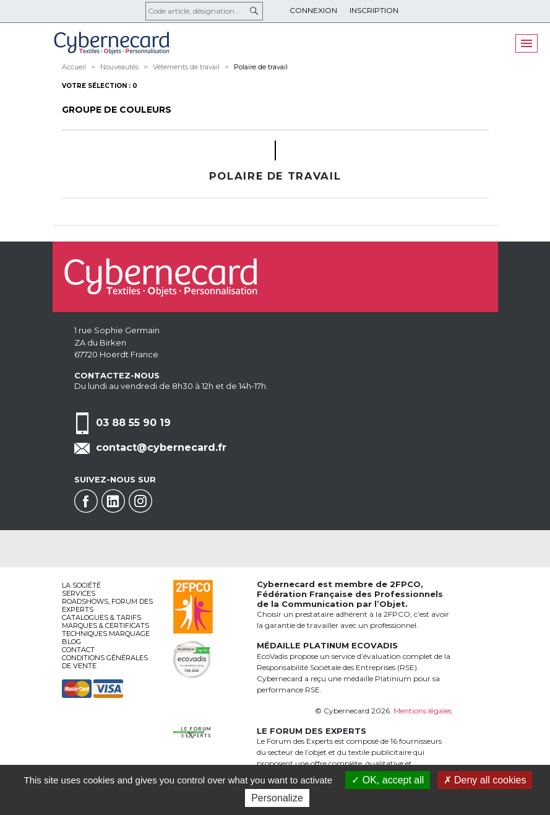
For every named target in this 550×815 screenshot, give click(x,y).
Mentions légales (422, 710)
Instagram (140, 501)
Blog (71, 641)
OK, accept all (387, 780)
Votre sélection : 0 (99, 86)
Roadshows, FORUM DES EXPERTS (107, 605)
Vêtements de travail (186, 67)
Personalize (277, 798)
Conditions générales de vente (105, 661)
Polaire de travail (261, 67)
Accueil (74, 67)
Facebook (86, 501)
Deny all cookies (485, 780)
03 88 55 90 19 (133, 423)
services (78, 593)
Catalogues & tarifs (101, 617)
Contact (78, 649)
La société (81, 585)
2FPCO (405, 584)
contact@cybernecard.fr (161, 447)
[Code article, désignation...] (204, 11)
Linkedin (113, 501)
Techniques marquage (106, 633)
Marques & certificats (105, 625)
